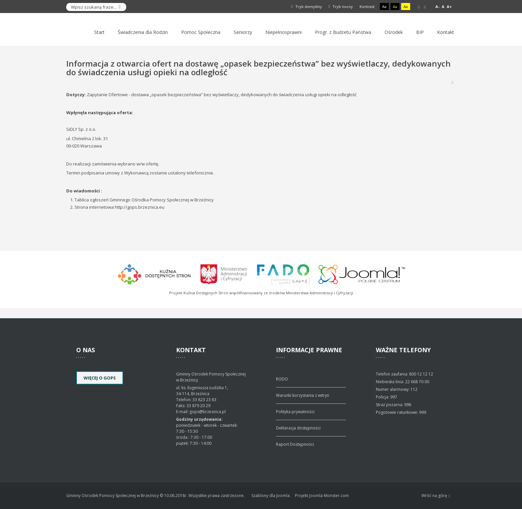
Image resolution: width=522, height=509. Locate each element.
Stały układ (418, 7)
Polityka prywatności (295, 411)
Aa (384, 6)
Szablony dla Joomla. (271, 495)
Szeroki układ (424, 7)
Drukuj (452, 82)
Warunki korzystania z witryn (302, 395)
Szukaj (120, 7)
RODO (282, 379)
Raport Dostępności (295, 444)
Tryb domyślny (306, 6)
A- (437, 6)
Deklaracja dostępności (298, 428)
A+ (449, 6)
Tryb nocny (341, 6)
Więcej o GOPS (100, 378)
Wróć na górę (435, 496)
